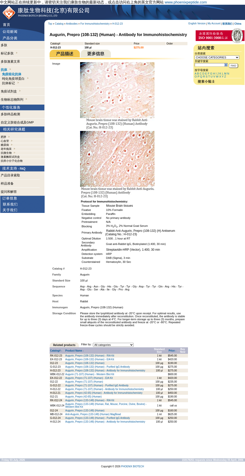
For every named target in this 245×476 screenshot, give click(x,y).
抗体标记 (10, 83)
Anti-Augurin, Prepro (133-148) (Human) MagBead (93, 414)
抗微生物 (6, 152)
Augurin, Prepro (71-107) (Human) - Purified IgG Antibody (96, 385)
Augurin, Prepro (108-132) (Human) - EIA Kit (89, 359)
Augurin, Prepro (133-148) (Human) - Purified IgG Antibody (97, 418)
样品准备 (7, 183)
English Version (197, 23)
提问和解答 (9, 192)
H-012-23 (117, 23)
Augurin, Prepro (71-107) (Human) (84, 381)
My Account (214, 23)
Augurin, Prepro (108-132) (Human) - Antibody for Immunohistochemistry (105, 370)
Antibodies (72, 23)
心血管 (5, 140)
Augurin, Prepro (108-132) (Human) (84, 363)
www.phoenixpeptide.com (186, 2)
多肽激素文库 (10, 61)
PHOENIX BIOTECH (132, 466)
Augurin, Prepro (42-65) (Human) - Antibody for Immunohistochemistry (103, 393)
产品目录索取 (10, 175)
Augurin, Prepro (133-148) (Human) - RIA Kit (89, 400)
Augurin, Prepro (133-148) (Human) (84, 410)
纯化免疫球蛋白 (15, 78)
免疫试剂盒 (11, 91)
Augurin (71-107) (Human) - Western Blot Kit (89, 374)
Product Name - (74, 350)
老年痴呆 (6, 148)
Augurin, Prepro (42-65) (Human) (83, 396)
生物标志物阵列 (14, 99)
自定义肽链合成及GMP (17, 122)
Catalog (59, 23)
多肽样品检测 (10, 114)
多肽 (4, 45)
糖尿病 (5, 144)
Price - (172, 350)
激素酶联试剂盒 (10, 156)
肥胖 (3, 136)
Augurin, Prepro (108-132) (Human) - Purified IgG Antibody (97, 366)
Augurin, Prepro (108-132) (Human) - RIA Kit (89, 355)
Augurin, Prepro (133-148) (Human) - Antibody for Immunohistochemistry (105, 421)
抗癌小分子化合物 (12, 160)
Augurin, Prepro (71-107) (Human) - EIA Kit (89, 378)
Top (50, 23)
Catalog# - (56, 350)
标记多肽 (9, 53)
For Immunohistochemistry (95, 23)
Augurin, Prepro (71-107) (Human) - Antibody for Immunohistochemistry (104, 389)
